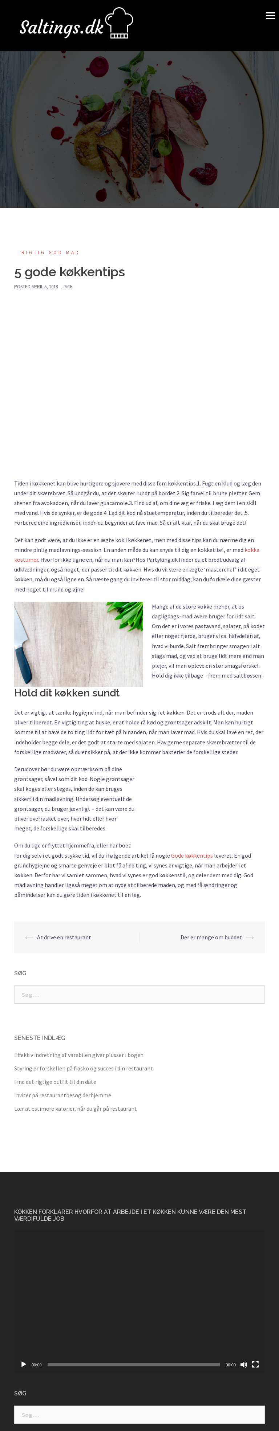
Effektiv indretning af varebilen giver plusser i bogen (78, 1054)
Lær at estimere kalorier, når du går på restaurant (75, 1108)
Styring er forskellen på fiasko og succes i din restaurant (83, 1068)
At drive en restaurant (64, 937)
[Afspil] (23, 1364)
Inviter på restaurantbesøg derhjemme (62, 1095)
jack (67, 287)
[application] (139, 1301)
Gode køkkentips (192, 855)
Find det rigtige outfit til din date (55, 1081)
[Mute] (243, 1364)
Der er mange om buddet (211, 937)
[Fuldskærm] (255, 1364)
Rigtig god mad (50, 252)
